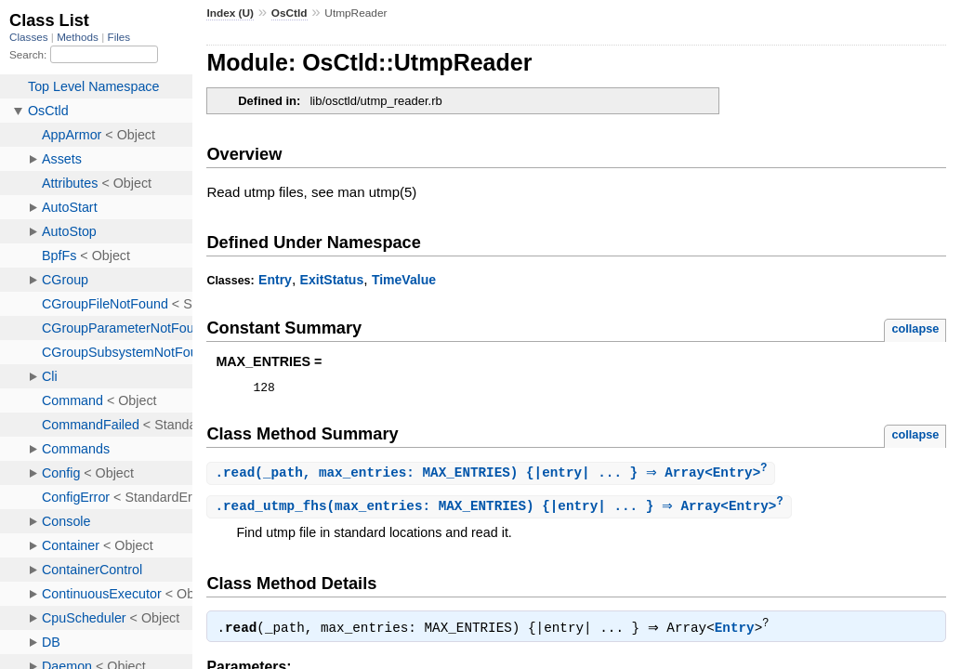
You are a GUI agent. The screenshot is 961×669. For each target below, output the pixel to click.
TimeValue (404, 279)
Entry (275, 279)
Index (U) (230, 13)
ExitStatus (332, 279)
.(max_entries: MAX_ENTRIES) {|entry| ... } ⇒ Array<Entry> (501, 510)
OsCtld (289, 13)
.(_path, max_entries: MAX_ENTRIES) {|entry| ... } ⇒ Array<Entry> (493, 476)
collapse (915, 328)
